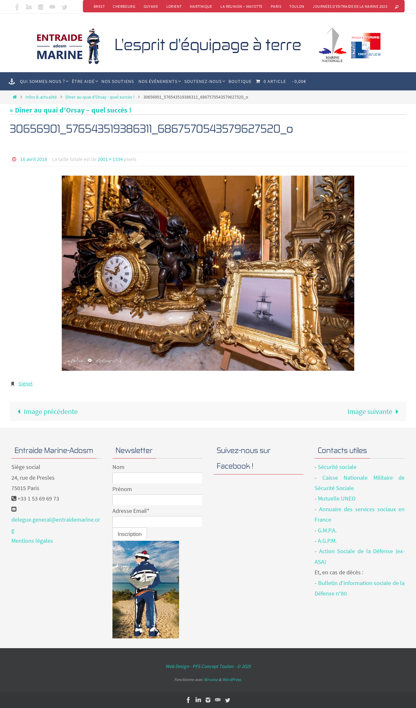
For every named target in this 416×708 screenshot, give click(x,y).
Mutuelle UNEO (337, 498)
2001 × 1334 (110, 159)
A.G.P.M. (327, 540)
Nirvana (211, 679)
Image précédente (46, 411)
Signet (25, 383)
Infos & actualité (41, 97)
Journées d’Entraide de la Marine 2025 (350, 6)
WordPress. (232, 679)
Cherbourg (123, 6)
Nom (118, 467)
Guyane (150, 6)
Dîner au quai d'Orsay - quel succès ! (100, 97)
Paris (275, 6)
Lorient (173, 6)
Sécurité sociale (337, 467)
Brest (97, 6)
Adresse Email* (131, 510)
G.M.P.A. (327, 530)
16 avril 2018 (33, 159)
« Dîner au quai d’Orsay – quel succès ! (70, 109)
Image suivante (374, 411)
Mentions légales (32, 540)
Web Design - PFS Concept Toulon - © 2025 (208, 666)
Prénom (122, 488)
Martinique (200, 6)
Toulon (296, 6)
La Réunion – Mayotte (241, 6)
